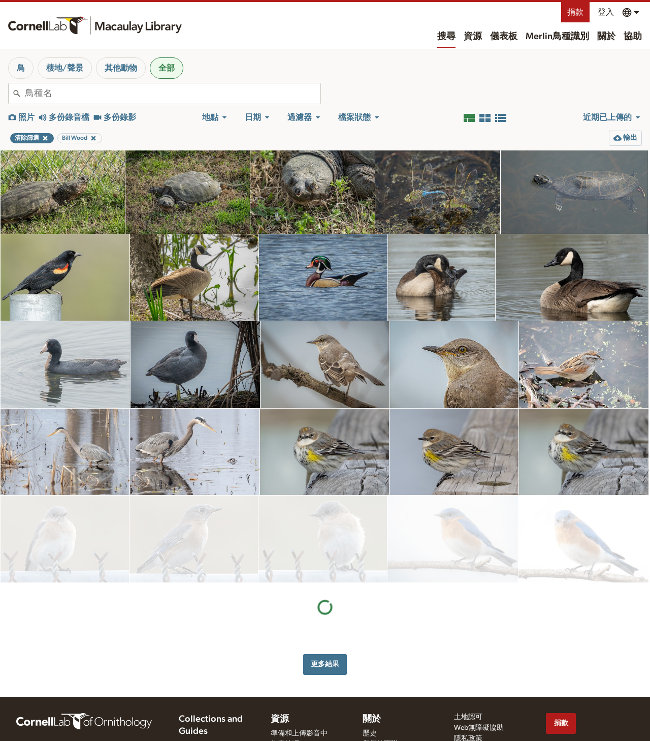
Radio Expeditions (206, 718)
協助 (633, 36)
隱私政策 (468, 683)
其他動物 (121, 68)
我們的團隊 (380, 689)
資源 (473, 36)
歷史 (370, 678)
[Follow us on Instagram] (593, 707)
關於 (606, 36)
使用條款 (468, 694)
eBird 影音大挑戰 (297, 731)
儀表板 (503, 36)
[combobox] (172, 93)
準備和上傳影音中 (299, 678)
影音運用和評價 (295, 699)
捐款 (575, 12)
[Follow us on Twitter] (572, 707)
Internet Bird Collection (213, 729)
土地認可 (468, 662)
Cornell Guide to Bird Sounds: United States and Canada (212, 699)
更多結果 (325, 576)
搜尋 (446, 36)
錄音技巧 (285, 689)
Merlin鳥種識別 (557, 36)
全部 (166, 68)
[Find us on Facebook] (552, 707)
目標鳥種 (285, 721)
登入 (606, 12)
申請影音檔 (288, 710)
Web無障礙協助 (479, 672)
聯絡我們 (377, 699)
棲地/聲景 (64, 68)
